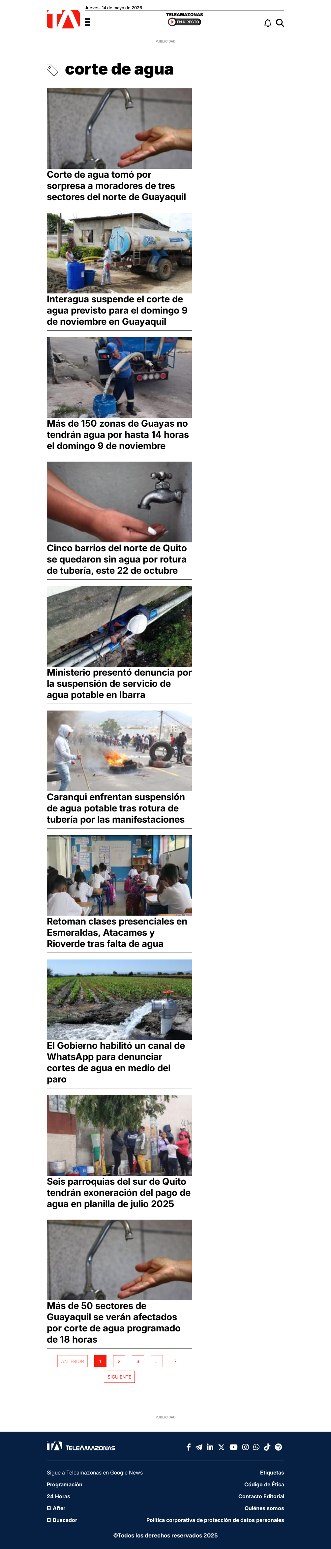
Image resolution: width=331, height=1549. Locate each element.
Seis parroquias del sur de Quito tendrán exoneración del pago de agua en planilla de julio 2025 (119, 1192)
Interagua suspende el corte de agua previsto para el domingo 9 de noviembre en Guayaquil (117, 310)
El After (56, 1508)
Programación (64, 1484)
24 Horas (58, 1496)
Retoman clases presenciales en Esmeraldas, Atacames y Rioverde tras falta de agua (117, 932)
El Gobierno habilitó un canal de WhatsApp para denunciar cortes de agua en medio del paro (116, 1062)
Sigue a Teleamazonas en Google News (95, 1472)
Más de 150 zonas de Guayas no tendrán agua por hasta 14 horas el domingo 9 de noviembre (118, 434)
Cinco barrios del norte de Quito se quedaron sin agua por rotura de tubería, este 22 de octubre (117, 559)
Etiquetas (272, 1472)
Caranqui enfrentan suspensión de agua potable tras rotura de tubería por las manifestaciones (116, 808)
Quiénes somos (264, 1508)
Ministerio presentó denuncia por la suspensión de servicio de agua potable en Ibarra (119, 683)
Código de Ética (264, 1484)
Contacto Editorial (261, 1496)
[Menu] (91, 21)
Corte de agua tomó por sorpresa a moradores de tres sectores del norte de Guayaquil (116, 185)
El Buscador (62, 1520)
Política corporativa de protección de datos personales (215, 1520)
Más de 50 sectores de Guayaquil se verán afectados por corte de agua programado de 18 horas (114, 1322)
